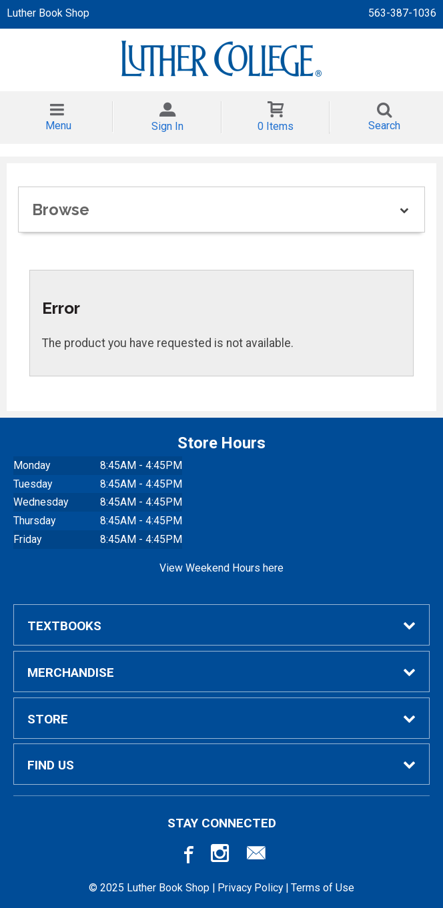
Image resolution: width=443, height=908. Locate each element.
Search (384, 125)
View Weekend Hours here (221, 568)
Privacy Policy (250, 887)
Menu (58, 125)
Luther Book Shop (48, 13)
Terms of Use (322, 887)
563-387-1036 (402, 13)
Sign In (167, 126)
